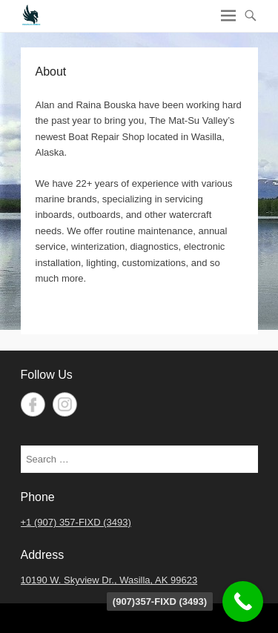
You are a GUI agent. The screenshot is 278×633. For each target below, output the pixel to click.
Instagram (65, 404)
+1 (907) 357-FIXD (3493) (76, 522)
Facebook (33, 404)
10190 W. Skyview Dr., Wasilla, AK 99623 (109, 580)
